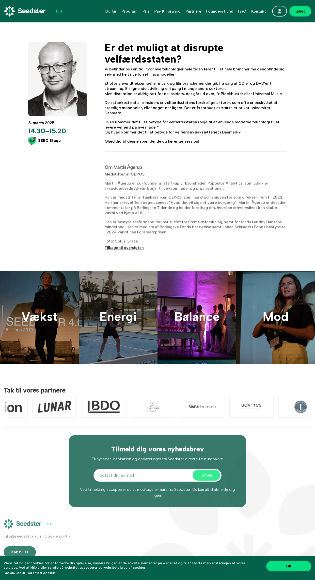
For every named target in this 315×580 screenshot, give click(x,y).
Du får (111, 11)
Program (130, 11)
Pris (145, 11)
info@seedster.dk (20, 540)
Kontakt (258, 11)
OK (289, 566)
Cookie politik (57, 540)
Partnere (193, 11)
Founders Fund (219, 11)
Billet (300, 11)
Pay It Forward (167, 11)
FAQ (242, 11)
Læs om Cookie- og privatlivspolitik (29, 573)
